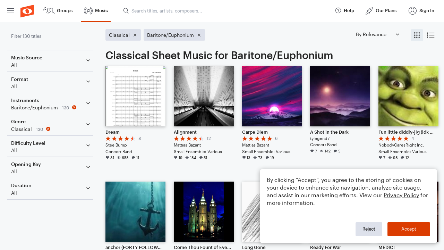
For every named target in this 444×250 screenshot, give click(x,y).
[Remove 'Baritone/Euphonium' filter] (51, 107)
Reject (368, 229)
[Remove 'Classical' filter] (51, 129)
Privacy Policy (401, 195)
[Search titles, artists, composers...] (225, 11)
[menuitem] (10, 11)
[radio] (417, 35)
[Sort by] (377, 34)
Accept (408, 229)
